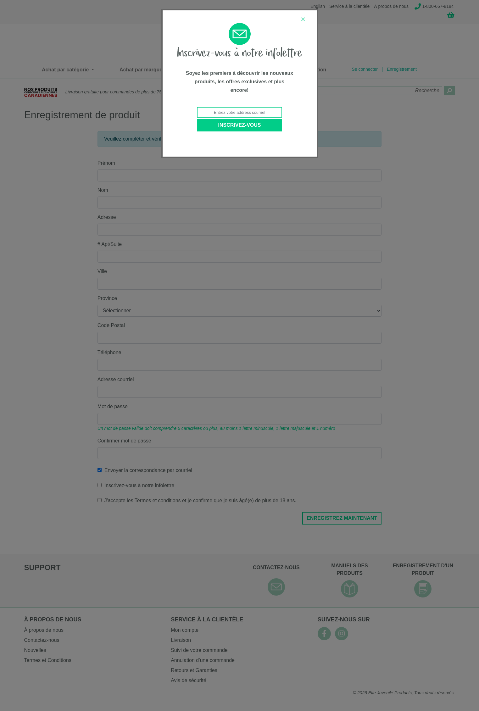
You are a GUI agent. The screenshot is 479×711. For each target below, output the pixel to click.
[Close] (303, 19)
